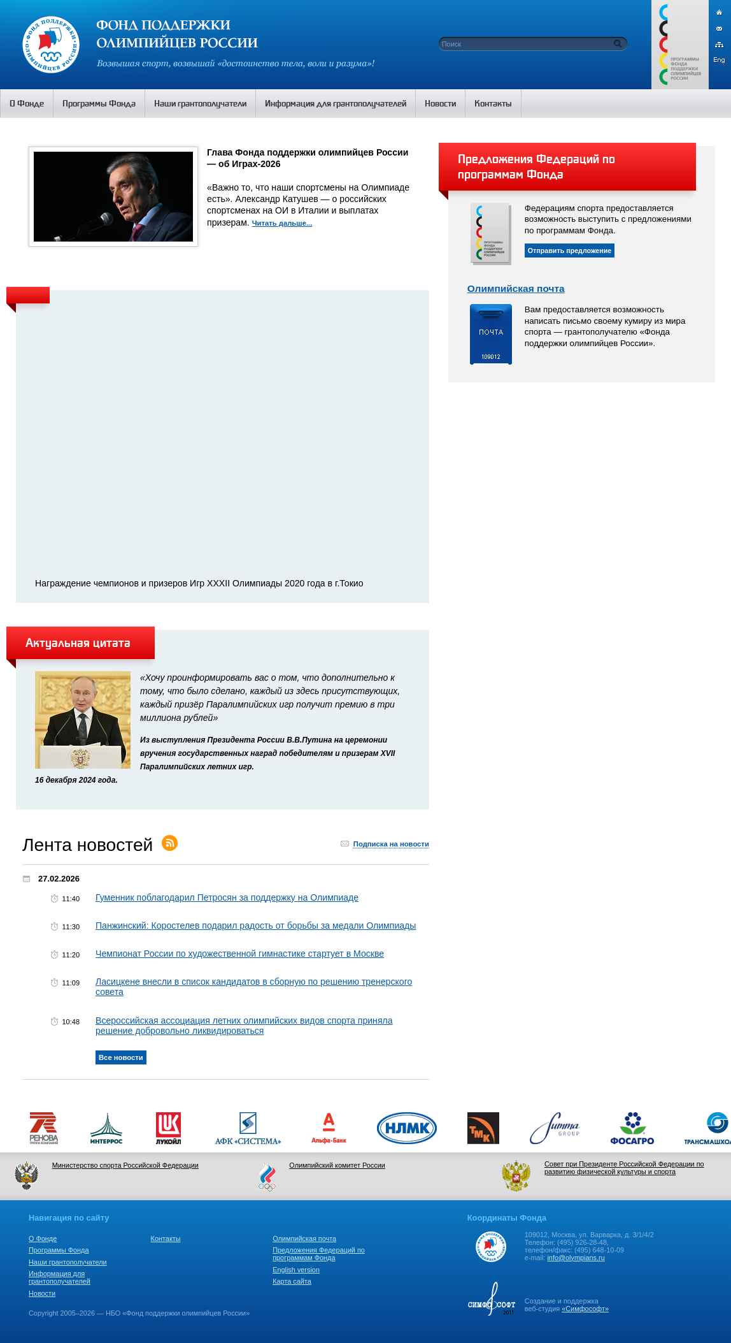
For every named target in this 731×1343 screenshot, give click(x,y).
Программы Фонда (59, 1250)
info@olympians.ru (575, 1257)
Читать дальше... (282, 223)
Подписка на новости (391, 844)
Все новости (121, 1057)
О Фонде (43, 1238)
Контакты (166, 1238)
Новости (42, 1293)
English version (296, 1270)
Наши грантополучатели (68, 1262)
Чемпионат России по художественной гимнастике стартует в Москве (240, 953)
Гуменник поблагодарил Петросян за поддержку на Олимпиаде (227, 897)
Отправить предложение (570, 250)
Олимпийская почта (516, 288)
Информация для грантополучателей (59, 1277)
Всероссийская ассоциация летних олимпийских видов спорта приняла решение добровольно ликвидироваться (244, 1025)
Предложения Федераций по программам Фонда (319, 1253)
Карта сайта (292, 1281)
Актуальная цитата (78, 642)
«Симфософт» (585, 1308)
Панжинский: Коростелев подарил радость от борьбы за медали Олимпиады (256, 925)
